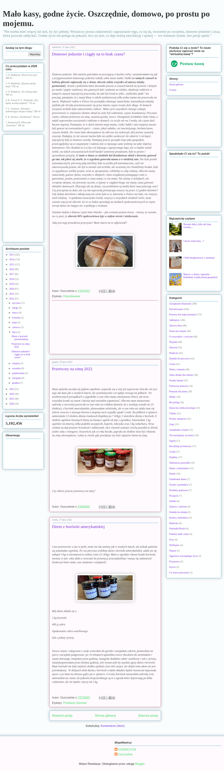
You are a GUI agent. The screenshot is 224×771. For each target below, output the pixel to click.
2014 (12, 259)
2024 (12, 394)
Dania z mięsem (177, 369)
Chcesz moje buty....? (194, 241)
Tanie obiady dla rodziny (181, 375)
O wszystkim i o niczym (181, 336)
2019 (12, 284)
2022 (12, 298)
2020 (12, 289)
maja (14, 322)
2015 (12, 264)
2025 (12, 398)
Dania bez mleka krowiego (182, 408)
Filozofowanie (71, 296)
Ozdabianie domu (177, 479)
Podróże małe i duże (179, 534)
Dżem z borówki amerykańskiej (78, 526)
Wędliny (173, 457)
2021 (12, 294)
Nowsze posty (62, 715)
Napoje (172, 550)
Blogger (139, 763)
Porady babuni (176, 380)
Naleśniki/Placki (177, 528)
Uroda (172, 451)
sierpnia (16, 363)
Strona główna (105, 715)
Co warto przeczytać (179, 572)
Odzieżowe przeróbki (179, 463)
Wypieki (173, 342)
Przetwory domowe (75, 702)
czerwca (16, 327)
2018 (12, 279)
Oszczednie (125, 754)
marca (15, 312)
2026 (12, 404)
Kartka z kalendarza (179, 517)
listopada (16, 378)
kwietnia (16, 317)
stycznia (16, 303)
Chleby (172, 413)
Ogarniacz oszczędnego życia (183, 556)
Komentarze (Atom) (113, 725)
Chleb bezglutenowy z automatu (199, 257)
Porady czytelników (179, 484)
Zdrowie (173, 347)
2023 (12, 389)
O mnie (172, 90)
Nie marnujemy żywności (181, 435)
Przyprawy (174, 561)
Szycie (172, 567)
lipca (14, 332)
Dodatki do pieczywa (179, 358)
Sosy (171, 539)
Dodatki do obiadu (178, 512)
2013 (12, 254)
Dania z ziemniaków (179, 468)
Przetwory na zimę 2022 (72, 369)
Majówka (173, 523)
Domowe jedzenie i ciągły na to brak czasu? (88, 54)
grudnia (16, 383)
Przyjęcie (173, 495)
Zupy (171, 424)
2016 (12, 269)
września (16, 368)
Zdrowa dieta (175, 325)
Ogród (172, 441)
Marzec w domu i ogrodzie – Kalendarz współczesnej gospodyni (201, 276)
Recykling (174, 402)
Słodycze (173, 353)
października (18, 373)
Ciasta (172, 364)
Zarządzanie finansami (180, 303)
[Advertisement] (105, 327)
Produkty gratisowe (178, 490)
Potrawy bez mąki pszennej (182, 314)
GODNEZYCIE (127, 749)
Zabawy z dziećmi (178, 506)
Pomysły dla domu (178, 391)
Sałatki (172, 501)
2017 (12, 274)
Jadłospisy (174, 320)
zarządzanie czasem (178, 430)
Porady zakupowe (177, 419)
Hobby (172, 397)
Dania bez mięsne (177, 331)
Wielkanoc (174, 545)
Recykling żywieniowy (180, 446)
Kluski (172, 473)
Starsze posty (148, 715)
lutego (15, 308)
